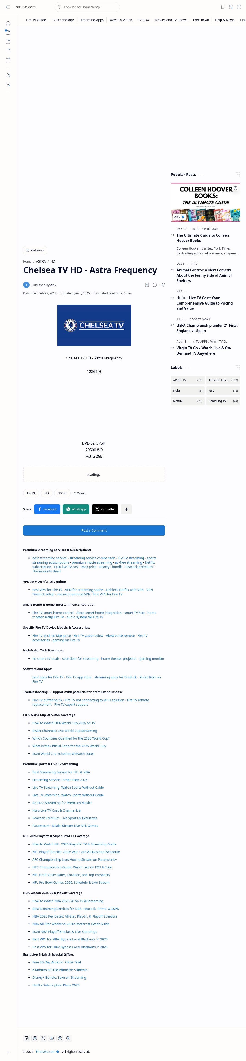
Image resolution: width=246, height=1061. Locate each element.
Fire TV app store (79, 677)
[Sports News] (201, 319)
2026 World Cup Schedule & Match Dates (63, 753)
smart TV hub (135, 612)
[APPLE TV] (188, 380)
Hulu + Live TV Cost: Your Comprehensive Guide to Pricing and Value (205, 303)
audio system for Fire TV (85, 617)
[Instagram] (34, 1038)
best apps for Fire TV (48, 677)
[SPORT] (62, 493)
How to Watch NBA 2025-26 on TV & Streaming (67, 901)
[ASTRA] (31, 493)
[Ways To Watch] (121, 20)
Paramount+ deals (47, 571)
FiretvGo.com (24, 7)
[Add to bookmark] (235, 188)
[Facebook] (26, 1038)
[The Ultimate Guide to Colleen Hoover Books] (205, 202)
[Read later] (146, 284)
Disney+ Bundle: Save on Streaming (59, 977)
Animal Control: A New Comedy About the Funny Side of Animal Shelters (204, 275)
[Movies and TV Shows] (171, 20)
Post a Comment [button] (94, 530)
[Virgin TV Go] (218, 341)
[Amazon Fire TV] (223, 380)
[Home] (8, 23)
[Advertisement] (131, 65)
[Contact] (8, 84)
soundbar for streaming (80, 658)
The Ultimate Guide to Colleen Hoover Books (203, 238)
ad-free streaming (128, 562)
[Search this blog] (87, 7)
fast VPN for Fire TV (107, 594)
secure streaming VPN (73, 594)
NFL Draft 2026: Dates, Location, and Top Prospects (71, 875)
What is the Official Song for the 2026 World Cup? (69, 746)
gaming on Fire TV (66, 640)
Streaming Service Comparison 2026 (59, 780)
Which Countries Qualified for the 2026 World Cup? (71, 738)
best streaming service (49, 558)
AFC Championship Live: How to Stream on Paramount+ (74, 859)
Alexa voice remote (120, 635)
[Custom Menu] (8, 51)
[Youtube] (51, 1038)
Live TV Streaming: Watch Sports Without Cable (68, 787)
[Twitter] (43, 1038)
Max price (88, 567)
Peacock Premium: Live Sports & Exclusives (64, 818)
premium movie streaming (92, 562)
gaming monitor (152, 658)
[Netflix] (188, 401)
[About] (8, 75)
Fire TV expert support (71, 704)
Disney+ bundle (111, 567)
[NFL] (223, 390)
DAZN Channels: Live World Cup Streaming (64, 730)
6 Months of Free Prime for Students (59, 970)
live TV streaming (131, 558)
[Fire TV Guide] (36, 20)
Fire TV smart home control (53, 612)
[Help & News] (224, 20)
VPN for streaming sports (84, 590)
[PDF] (199, 229)
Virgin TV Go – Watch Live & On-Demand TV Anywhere (204, 351)
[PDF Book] (211, 229)
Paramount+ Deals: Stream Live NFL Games (65, 825)
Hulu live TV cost (66, 567)
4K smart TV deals (45, 658)
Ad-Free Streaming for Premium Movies (62, 803)
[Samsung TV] (223, 401)
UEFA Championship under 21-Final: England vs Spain (207, 328)
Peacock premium (139, 567)
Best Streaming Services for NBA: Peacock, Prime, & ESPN (75, 908)
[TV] (195, 263)
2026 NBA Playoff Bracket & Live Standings (64, 931)
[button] (8, 6)
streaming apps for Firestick (115, 677)
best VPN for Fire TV (47, 590)
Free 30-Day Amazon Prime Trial (56, 962)
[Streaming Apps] (92, 20)
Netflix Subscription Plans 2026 (55, 985)
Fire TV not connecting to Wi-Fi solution (94, 700)
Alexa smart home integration (99, 612)
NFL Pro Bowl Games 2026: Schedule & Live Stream (70, 882)
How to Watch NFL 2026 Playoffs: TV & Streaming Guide (74, 844)
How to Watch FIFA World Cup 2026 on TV (63, 723)
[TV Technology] (63, 20)
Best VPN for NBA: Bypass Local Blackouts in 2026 (70, 939)
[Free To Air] (201, 20)
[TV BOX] (143, 20)
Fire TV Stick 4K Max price (51, 635)
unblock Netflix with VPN (125, 590)
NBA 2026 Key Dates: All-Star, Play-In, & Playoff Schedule (74, 916)
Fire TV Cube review (89, 635)
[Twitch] (59, 1038)
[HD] (46, 493)
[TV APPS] (202, 341)
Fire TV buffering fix (47, 700)
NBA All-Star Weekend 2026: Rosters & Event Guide (70, 924)
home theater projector (119, 658)
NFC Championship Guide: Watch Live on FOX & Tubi (72, 867)
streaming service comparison (92, 558)
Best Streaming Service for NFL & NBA (61, 772)
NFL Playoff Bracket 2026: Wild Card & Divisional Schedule (76, 852)
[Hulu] (188, 390)
